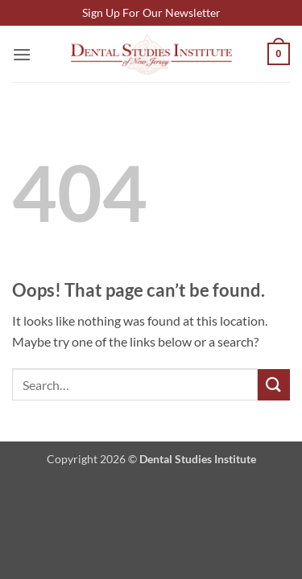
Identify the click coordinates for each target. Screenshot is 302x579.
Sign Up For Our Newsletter (151, 12)
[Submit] (274, 384)
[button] (21, 54)
